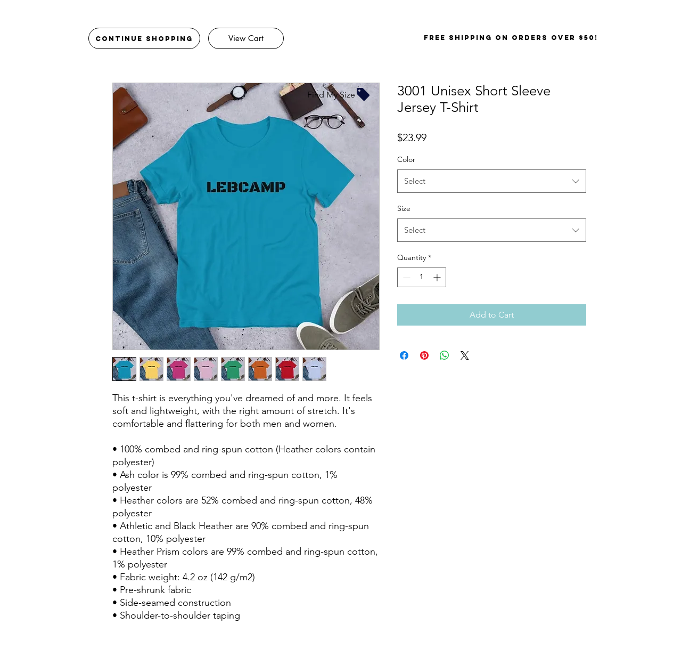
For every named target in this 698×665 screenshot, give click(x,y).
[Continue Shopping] (144, 38)
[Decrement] (405, 277)
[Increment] (438, 277)
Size (403, 208)
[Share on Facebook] (404, 355)
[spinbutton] (421, 277)
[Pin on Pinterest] (424, 355)
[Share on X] (464, 355)
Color (406, 159)
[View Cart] (246, 38)
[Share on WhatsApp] (444, 355)
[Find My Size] (339, 94)
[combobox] (491, 181)
